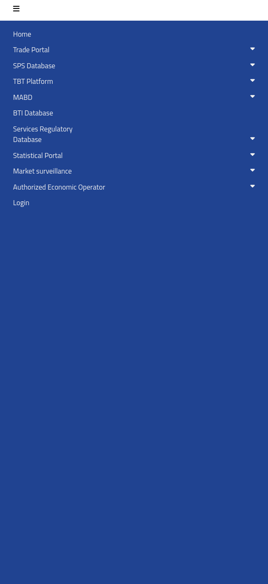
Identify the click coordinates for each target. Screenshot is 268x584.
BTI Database (33, 112)
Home (22, 34)
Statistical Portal (135, 155)
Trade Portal (135, 49)
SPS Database (135, 65)
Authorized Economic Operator (135, 187)
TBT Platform (135, 81)
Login (21, 202)
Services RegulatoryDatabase (135, 134)
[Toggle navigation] (16, 10)
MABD (135, 97)
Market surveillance (135, 171)
